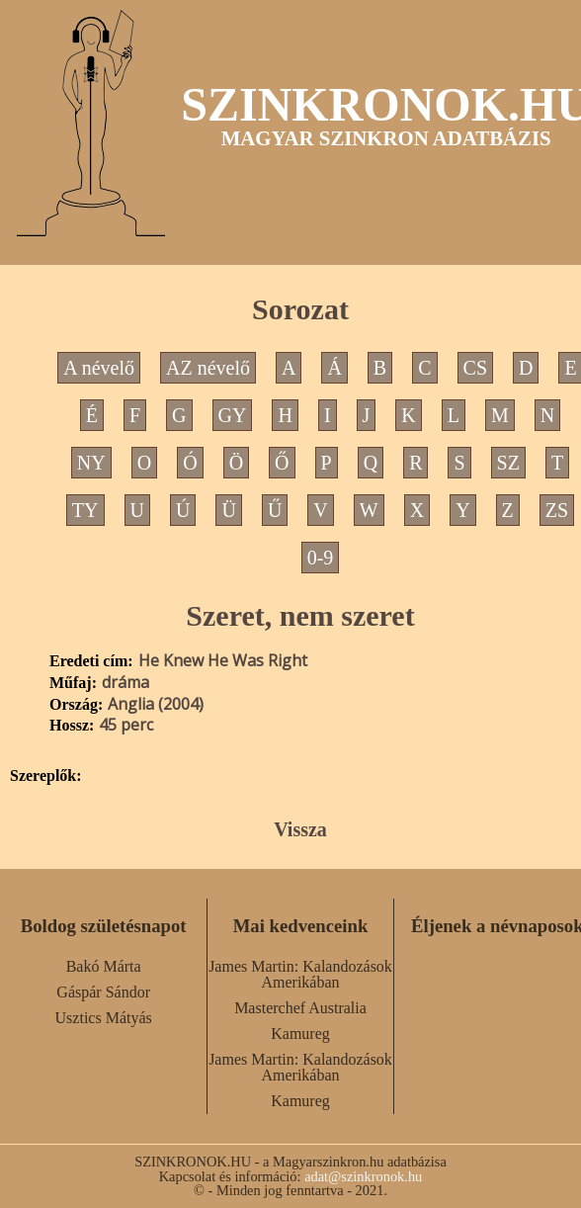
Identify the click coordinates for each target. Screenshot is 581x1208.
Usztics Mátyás (103, 1017)
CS (475, 368)
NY (91, 463)
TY (85, 510)
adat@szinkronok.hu (363, 1176)
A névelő (98, 368)
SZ (508, 463)
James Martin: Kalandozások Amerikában (300, 974)
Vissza (300, 829)
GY (232, 415)
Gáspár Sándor (103, 992)
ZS (556, 510)
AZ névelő (208, 368)
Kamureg (300, 1033)
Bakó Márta (103, 966)
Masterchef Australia (300, 1007)
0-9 (320, 557)
